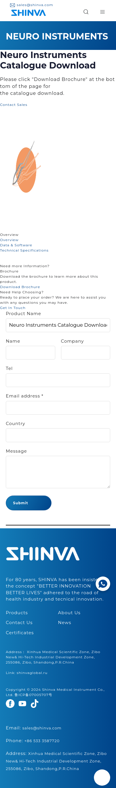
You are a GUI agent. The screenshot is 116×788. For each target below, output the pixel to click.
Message (16, 451)
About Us (69, 612)
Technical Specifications (24, 250)
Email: (34, 728)
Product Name (23, 313)
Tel (9, 368)
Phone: (33, 740)
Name (13, 341)
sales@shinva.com (31, 5)
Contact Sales (13, 104)
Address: (56, 761)
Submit (20, 503)
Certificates (20, 632)
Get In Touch (13, 308)
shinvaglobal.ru (32, 672)
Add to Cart (40, 104)
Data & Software (16, 245)
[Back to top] (102, 777)
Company (72, 341)
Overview (9, 240)
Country (15, 423)
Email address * (24, 396)
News (65, 622)
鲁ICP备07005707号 (33, 695)
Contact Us (19, 622)
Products (17, 612)
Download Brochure (20, 287)
